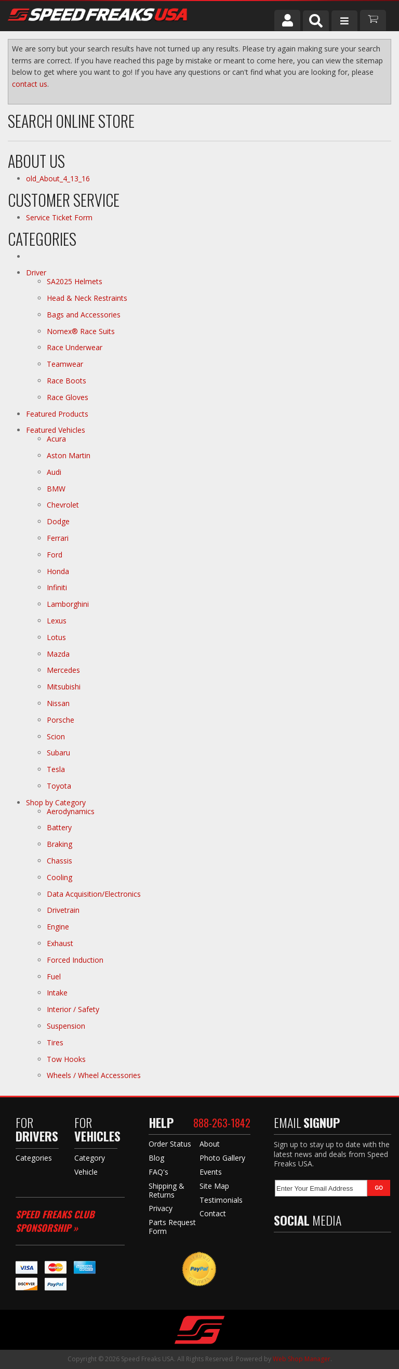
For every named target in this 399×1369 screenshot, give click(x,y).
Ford (54, 555)
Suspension (66, 1026)
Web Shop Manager (301, 1358)
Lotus (56, 637)
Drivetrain (63, 910)
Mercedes (63, 670)
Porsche (60, 720)
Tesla (56, 769)
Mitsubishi (64, 687)
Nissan (58, 703)
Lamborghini (68, 604)
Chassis (59, 861)
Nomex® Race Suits (81, 331)
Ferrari (58, 538)
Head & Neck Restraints (87, 298)
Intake (57, 993)
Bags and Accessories (84, 315)
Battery (59, 827)
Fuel (54, 976)
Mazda (58, 654)
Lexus (56, 621)
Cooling (59, 877)
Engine (58, 927)
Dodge (58, 521)
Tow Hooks (66, 1059)
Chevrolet (63, 505)
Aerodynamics (71, 811)
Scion (56, 736)
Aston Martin (68, 455)
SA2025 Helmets (75, 281)
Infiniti (57, 587)
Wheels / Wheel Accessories (94, 1075)
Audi (54, 472)
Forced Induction (75, 960)
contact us (29, 84)
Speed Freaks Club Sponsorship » (55, 1220)
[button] (316, 20)
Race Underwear (74, 347)
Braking (59, 844)
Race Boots (66, 381)
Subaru (58, 752)
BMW (56, 489)
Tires (55, 1042)
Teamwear (65, 364)
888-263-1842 (221, 1123)
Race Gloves (67, 397)
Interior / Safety (73, 1009)
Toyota (59, 786)
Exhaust (60, 943)
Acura (56, 439)
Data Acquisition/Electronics (94, 894)
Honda (58, 571)
